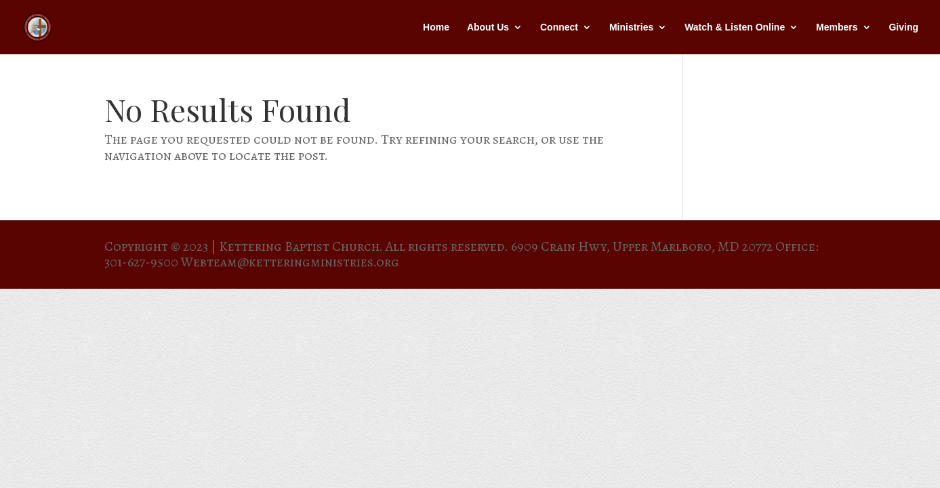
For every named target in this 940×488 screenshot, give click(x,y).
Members (836, 27)
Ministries (631, 27)
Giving (903, 27)
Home (436, 27)
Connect (559, 27)
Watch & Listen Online (734, 27)
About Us (488, 27)
